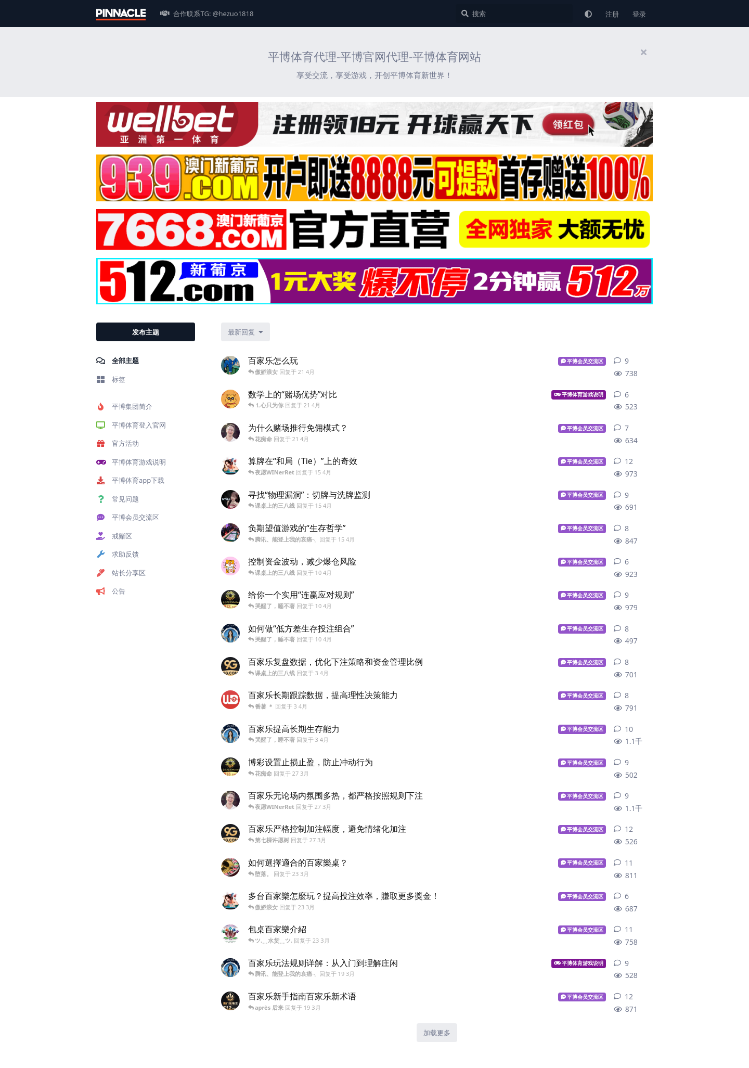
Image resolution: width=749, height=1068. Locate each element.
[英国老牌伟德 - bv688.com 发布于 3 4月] (230, 733)
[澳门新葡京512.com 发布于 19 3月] (230, 1001)
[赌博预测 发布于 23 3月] (230, 933)
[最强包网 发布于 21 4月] (230, 432)
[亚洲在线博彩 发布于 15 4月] (230, 499)
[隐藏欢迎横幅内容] (643, 52)
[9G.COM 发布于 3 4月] (230, 666)
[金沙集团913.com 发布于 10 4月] (230, 599)
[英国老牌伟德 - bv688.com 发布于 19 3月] (230, 967)
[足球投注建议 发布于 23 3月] (230, 900)
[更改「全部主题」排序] (245, 332)
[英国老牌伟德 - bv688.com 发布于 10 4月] (230, 633)
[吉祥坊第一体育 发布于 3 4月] (230, 699)
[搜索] (514, 13)
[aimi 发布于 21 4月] (230, 365)
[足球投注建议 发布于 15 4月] (230, 465)
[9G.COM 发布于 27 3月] (230, 833)
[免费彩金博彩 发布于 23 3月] (230, 867)
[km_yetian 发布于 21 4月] (230, 399)
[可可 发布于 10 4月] (230, 566)
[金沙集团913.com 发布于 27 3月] (230, 766)
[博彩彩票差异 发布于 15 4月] (230, 532)
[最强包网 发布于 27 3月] (230, 800)
